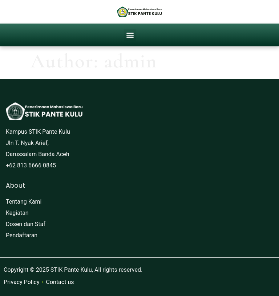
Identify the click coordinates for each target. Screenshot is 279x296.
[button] (130, 35)
